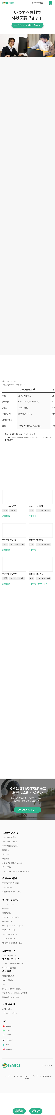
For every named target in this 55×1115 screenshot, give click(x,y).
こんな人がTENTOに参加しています (15, 871)
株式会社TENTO (8, 976)
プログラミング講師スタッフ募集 (14, 993)
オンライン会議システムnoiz (12, 964)
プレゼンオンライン (9, 934)
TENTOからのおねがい (10, 917)
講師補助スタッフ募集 (10, 997)
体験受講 (5, 859)
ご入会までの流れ (9, 938)
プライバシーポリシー (10, 1013)
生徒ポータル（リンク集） (12, 892)
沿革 (4, 984)
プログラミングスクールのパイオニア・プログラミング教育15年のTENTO (27, 1077)
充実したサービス (9, 930)
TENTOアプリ (7, 887)
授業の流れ (6, 913)
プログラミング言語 (9, 842)
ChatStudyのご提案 (9, 968)
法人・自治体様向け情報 (11, 989)
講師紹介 (5, 850)
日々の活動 (6, 867)
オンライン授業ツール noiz (12, 863)
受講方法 (5, 909)
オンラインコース (9, 904)
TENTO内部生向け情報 (10, 883)
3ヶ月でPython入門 (9, 956)
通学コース (6, 854)
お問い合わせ (7, 1009)
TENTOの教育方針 (9, 837)
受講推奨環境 (7, 921)
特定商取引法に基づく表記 (12, 943)
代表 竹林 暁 (7, 980)
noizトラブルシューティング (12, 926)
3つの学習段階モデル (10, 846)
